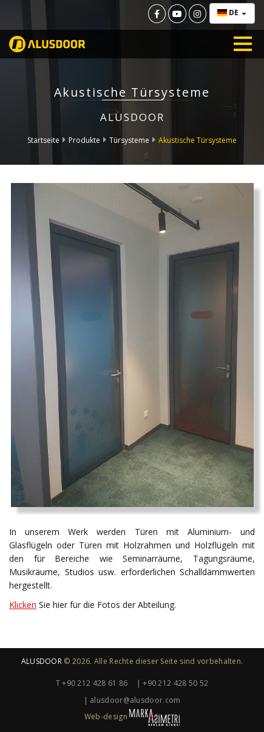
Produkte (84, 140)
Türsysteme (129, 140)
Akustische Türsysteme (197, 140)
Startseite (43, 140)
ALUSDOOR (41, 661)
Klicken (22, 604)
